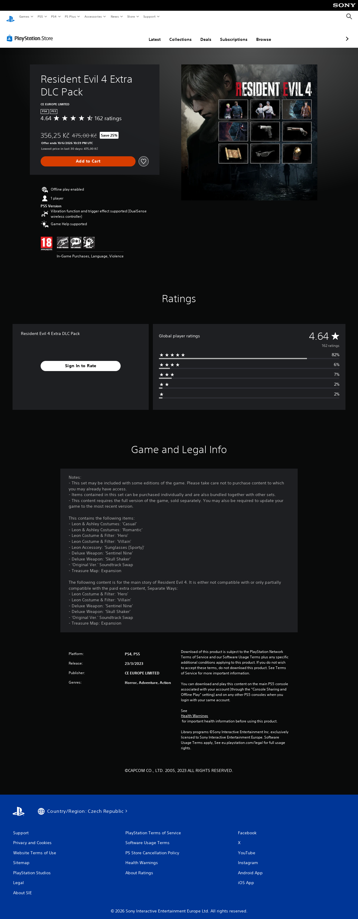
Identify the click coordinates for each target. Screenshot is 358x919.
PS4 (54, 16)
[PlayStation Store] (31, 32)
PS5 (40, 16)
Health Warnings (194, 710)
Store (131, 16)
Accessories (93, 16)
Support (149, 16)
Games (24, 16)
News (115, 16)
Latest (123, 33)
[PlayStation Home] (10, 17)
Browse (232, 33)
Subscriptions (202, 33)
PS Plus (70, 16)
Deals (174, 33)
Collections (149, 33)
